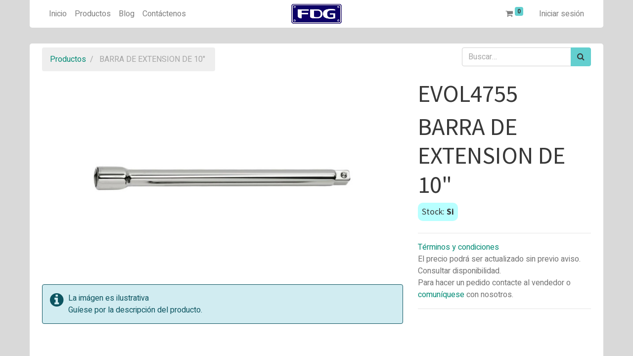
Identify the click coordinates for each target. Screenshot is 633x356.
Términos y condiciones (458, 247)
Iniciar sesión (561, 14)
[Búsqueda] (581, 56)
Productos (68, 59)
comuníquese (441, 295)
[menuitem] (58, 14)
